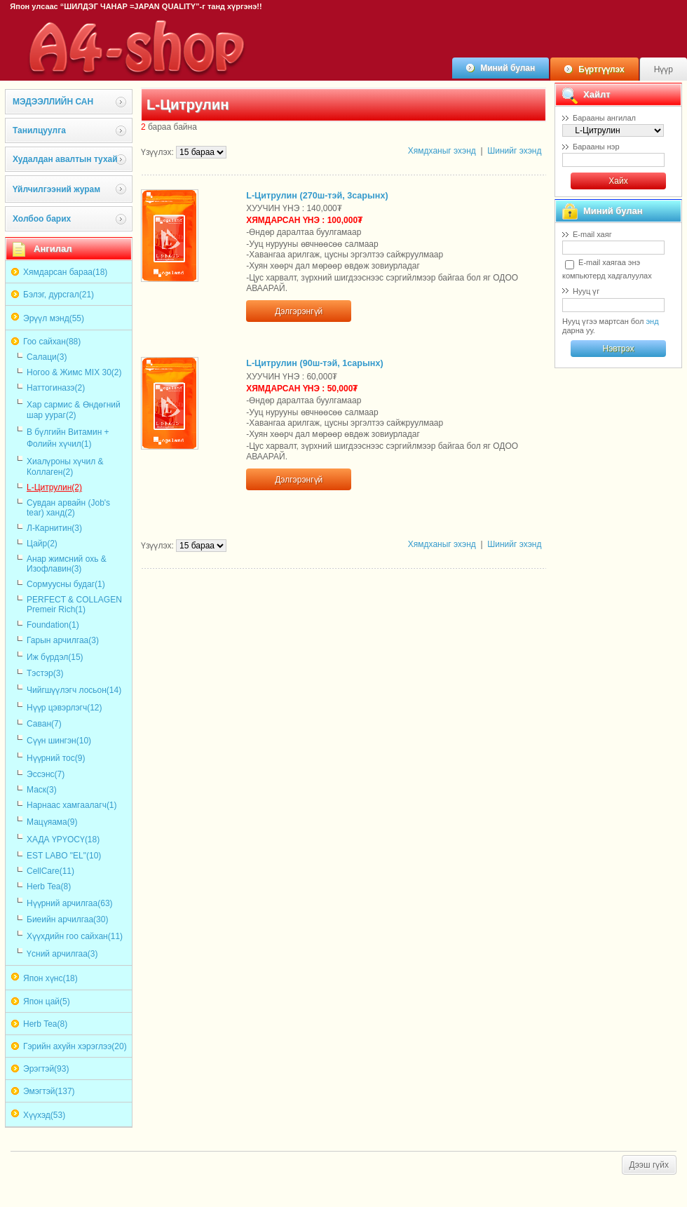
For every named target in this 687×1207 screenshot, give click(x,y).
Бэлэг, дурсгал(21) (58, 294)
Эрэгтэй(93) (46, 1069)
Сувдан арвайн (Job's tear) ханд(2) (68, 508)
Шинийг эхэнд (514, 151)
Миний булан (507, 68)
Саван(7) (44, 724)
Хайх (617, 181)
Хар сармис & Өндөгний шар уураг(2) (74, 410)
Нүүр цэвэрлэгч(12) (64, 708)
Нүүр (663, 69)
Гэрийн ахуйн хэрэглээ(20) (75, 1046)
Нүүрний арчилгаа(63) (70, 903)
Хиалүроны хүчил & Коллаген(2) (65, 467)
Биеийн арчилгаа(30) (67, 919)
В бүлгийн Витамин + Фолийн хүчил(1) (68, 438)
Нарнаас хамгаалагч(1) (72, 805)
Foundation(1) (53, 625)
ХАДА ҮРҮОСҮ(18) (63, 839)
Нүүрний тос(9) (56, 758)
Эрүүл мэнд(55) (53, 318)
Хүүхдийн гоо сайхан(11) (75, 936)
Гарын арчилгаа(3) (63, 640)
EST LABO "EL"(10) (64, 856)
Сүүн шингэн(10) (59, 741)
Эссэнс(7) (45, 774)
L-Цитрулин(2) (54, 487)
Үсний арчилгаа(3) (62, 954)
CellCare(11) (50, 871)
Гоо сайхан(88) (52, 341)
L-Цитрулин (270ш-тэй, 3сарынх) (317, 196)
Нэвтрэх (618, 348)
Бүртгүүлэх (601, 69)
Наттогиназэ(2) (56, 388)
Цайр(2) (42, 543)
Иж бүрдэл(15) (55, 657)
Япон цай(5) (46, 1001)
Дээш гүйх (649, 1165)
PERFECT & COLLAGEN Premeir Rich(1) (74, 604)
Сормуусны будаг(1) (66, 584)
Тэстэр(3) (45, 673)
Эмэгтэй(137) (49, 1091)
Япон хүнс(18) (50, 978)
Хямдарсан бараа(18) (65, 272)
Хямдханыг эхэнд (442, 151)
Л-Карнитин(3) (54, 528)
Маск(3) (42, 790)
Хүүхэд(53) (44, 1115)
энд (652, 321)
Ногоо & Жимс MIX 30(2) (74, 372)
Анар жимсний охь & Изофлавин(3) (67, 564)
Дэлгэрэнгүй (298, 311)
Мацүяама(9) (52, 822)
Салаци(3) (47, 357)
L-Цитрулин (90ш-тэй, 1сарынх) (314, 363)
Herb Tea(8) (49, 886)
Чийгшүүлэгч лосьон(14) (74, 690)
